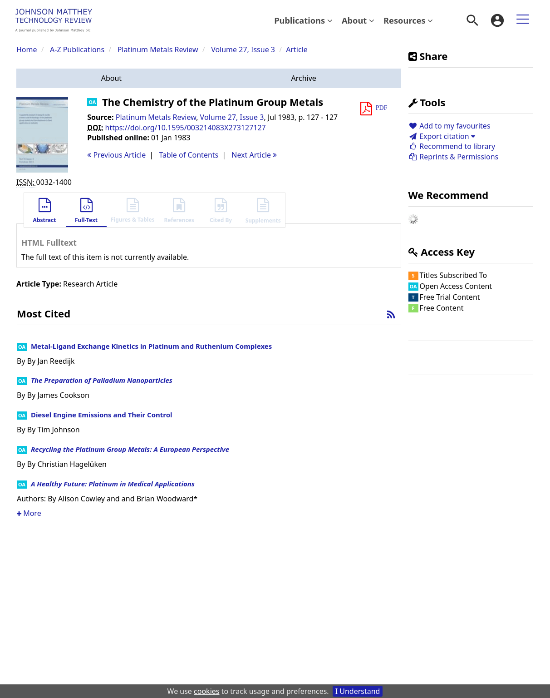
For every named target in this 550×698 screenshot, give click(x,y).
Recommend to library (452, 146)
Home (26, 49)
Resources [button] (408, 20)
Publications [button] (303, 20)
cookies (206, 691)
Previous (116, 155)
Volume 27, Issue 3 (244, 49)
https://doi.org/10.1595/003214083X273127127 (185, 128)
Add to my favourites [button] (449, 126)
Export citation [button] (441, 136)
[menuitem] (303, 20)
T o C (188, 155)
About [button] (358, 20)
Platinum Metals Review (158, 49)
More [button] (29, 513)
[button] (111, 78)
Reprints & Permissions (453, 157)
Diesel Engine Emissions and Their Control (101, 414)
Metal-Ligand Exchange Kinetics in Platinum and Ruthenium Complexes (151, 346)
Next (254, 155)
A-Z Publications (77, 49)
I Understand (357, 691)
